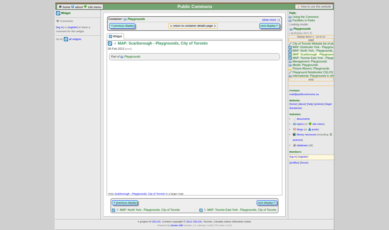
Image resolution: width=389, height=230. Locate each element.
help (310, 103)
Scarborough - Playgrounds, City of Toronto (140, 193)
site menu (92, 7)
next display (269, 25)
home (65, 7)
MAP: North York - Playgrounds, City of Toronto (148, 209)
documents (303, 118)
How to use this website (316, 6)
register (72, 27)
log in (60, 27)
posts (315, 129)
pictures (297, 139)
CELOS (156, 221)
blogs (300, 129)
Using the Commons (306, 16)
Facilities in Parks (304, 20)
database (302, 145)
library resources (306, 134)
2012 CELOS (194, 221)
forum (304, 162)
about (77, 7)
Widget (115, 36)
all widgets (75, 39)
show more (269, 19)
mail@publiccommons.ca (304, 94)
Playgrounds (302, 28)
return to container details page (193, 25)
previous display (122, 25)
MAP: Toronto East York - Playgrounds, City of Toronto (239, 209)
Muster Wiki (177, 225)
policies (319, 103)
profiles (294, 162)
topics (300, 123)
